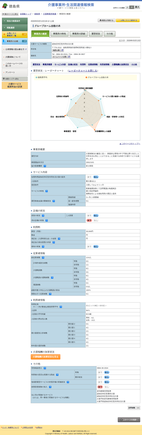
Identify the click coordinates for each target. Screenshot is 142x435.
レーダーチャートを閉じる (83, 70)
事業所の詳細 (78, 34)
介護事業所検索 (49, 14)
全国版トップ (25, 14)
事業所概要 (47, 64)
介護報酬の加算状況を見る (45, 357)
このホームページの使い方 (13, 64)
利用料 (83, 64)
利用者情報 (104, 64)
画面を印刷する (106, 20)
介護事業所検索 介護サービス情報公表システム (71, 6)
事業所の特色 (59, 34)
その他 (109, 34)
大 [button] (132, 7)
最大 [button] (137, 7)
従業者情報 (93, 64)
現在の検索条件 (12, 21)
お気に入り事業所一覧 (15, 34)
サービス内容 (60, 64)
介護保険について (12, 57)
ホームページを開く (61, 57)
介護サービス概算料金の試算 (14, 85)
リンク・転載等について (10, 427)
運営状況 (95, 34)
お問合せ (38, 427)
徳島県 (37, 14)
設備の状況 (73, 64)
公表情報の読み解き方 (15, 49)
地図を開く (58, 50)
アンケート (9, 72)
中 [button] (127, 7)
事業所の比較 (15, 41)
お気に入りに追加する (127, 20)
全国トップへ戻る (11, 79)
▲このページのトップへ (129, 144)
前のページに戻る (10, 14)
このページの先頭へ (129, 420)
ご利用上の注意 (27, 427)
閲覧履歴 (9, 28)
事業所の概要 (40, 34)
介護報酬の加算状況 (120, 64)
